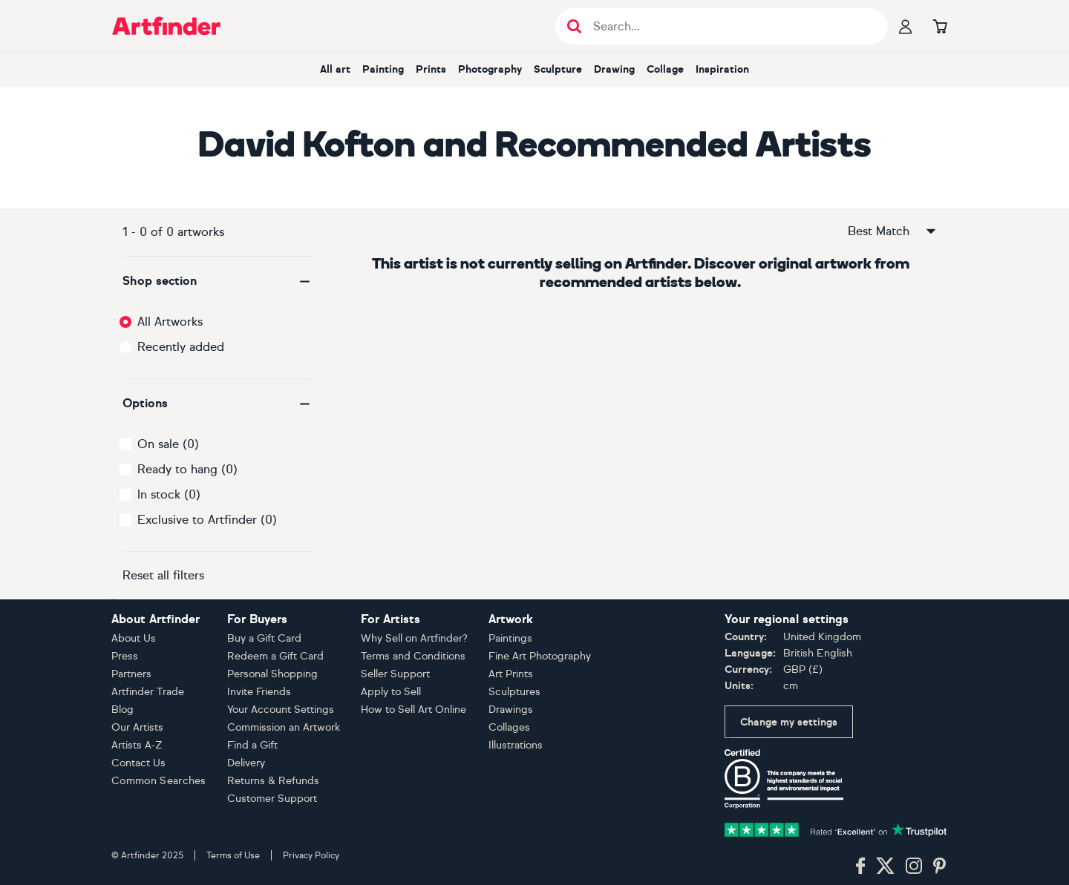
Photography (490, 69)
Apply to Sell (391, 691)
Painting (383, 69)
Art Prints (510, 674)
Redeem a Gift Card (275, 656)
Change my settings (788, 722)
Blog (122, 709)
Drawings (510, 709)
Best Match (893, 231)
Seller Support (395, 674)
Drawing (614, 69)
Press (124, 656)
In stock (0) (168, 494)
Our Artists (137, 727)
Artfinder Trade (147, 691)
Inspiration (722, 69)
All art (335, 69)
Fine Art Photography (539, 656)
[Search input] (729, 26)
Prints (431, 69)
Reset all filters (163, 575)
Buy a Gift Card (264, 638)
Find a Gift (252, 745)
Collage (665, 69)
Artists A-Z (137, 745)
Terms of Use (233, 855)
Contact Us (138, 763)
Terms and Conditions (413, 656)
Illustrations (515, 745)
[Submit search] (574, 26)
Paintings (510, 638)
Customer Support (272, 798)
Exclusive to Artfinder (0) (207, 520)
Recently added (180, 347)
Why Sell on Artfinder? (414, 638)
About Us (133, 638)
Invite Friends (259, 691)
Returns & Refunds (273, 780)
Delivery (246, 763)
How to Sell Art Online (413, 709)
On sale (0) (168, 444)
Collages (509, 727)
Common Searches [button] (158, 780)
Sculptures (514, 691)
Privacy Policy (311, 855)
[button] (217, 281)
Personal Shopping (272, 674)
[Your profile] (905, 26)
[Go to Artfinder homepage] (166, 26)
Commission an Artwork (283, 727)
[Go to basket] (940, 26)
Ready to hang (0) (187, 469)
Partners (131, 674)
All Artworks (170, 322)
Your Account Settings (280, 709)
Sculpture (558, 69)
